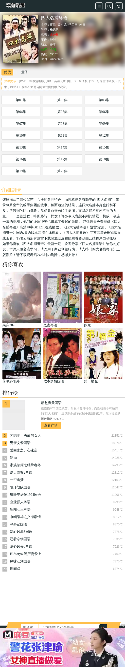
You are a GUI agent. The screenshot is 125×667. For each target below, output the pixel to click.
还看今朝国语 (20, 539)
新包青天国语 (51, 403)
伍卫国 (73, 24)
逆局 (13, 458)
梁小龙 (62, 24)
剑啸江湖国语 (20, 561)
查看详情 (51, 425)
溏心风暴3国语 (21, 532)
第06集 (104, 112)
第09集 (104, 124)
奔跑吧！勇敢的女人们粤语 (25, 436)
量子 (24, 72)
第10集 (21, 135)
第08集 (62, 124)
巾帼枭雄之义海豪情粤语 (25, 517)
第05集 (62, 112)
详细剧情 (11, 190)
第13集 (21, 147)
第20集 (62, 171)
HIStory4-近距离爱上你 (25, 554)
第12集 (104, 135)
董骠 (53, 24)
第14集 (62, 147)
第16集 (21, 159)
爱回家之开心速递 (23, 450)
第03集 (104, 100)
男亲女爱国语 (20, 443)
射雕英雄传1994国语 (25, 495)
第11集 (62, 135)
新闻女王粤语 (20, 509)
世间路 (15, 569)
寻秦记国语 (18, 524)
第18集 (104, 159)
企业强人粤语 (20, 502)
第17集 (62, 159)
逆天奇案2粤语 (21, 472)
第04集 (21, 112)
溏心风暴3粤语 (21, 546)
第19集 (21, 171)
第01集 (21, 100)
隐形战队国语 (20, 487)
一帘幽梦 (17, 480)
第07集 (21, 124)
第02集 (62, 100)
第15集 (104, 147)
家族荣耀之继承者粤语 (25, 465)
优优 (7, 72)
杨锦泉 (54, 29)
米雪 (82, 24)
